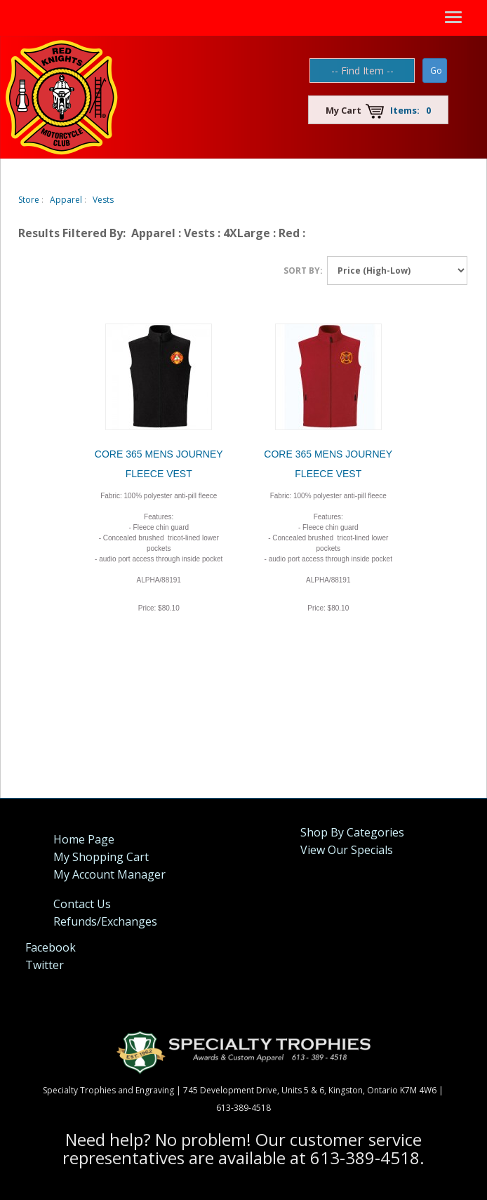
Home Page (83, 839)
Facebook (50, 947)
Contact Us (82, 904)
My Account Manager (109, 874)
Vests (103, 200)
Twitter (44, 965)
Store (28, 200)
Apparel (66, 200)
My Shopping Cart (101, 857)
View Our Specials (346, 850)
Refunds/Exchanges (105, 921)
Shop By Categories (352, 832)
